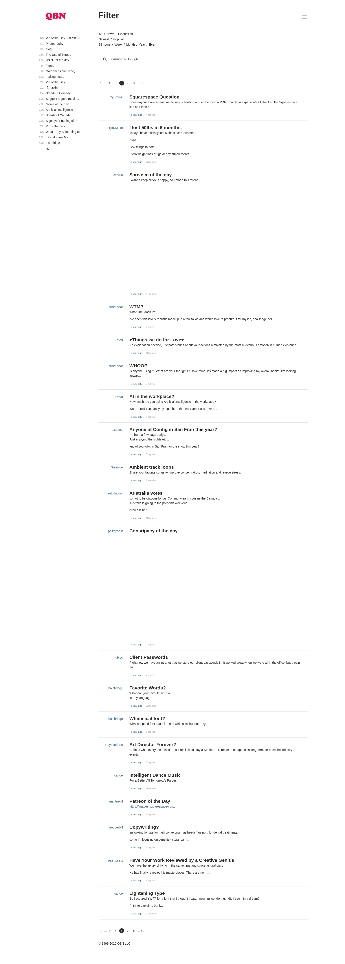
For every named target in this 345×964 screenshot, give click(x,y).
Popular (118, 39)
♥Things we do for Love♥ (156, 339)
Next (49, 149)
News (110, 34)
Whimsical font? (147, 718)
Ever (152, 44)
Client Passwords (148, 657)
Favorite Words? (147, 687)
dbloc (119, 657)
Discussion (125, 34)
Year (142, 44)
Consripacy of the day (153, 530)
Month (130, 44)
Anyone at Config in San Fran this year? (173, 429)
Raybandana (114, 745)
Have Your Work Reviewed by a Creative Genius (181, 860)
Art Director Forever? (152, 744)
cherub (118, 175)
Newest (104, 39)
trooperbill (116, 827)
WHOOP (138, 365)
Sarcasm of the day (150, 174)
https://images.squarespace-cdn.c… (153, 806)
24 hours (104, 44)
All (101, 34)
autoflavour (115, 493)
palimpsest (115, 531)
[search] (169, 59)
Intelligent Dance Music (155, 775)
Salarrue (117, 467)
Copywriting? (144, 827)
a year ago (136, 114)
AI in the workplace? (151, 396)
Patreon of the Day (149, 801)
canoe (118, 775)
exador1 (117, 429)
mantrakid (116, 801)
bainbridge (115, 688)
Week (118, 44)
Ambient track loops (151, 467)
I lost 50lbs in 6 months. (155, 127)
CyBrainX (116, 97)
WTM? (136, 306)
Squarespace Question (154, 96)
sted (120, 340)
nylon (119, 396)
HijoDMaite (115, 128)
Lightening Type (147, 893)
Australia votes (146, 493)
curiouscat (116, 307)
